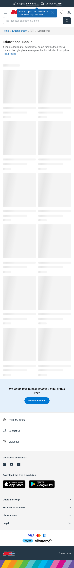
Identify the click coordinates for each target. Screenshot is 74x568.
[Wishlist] (61, 12)
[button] (5, 12)
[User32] (69, 12)
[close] (53, 12)
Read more (9, 53)
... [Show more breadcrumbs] (32, 31)
